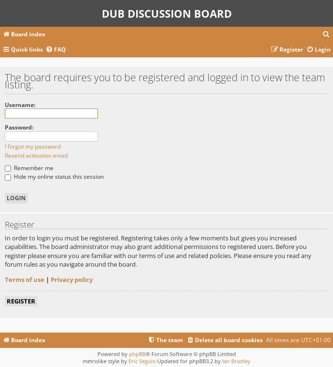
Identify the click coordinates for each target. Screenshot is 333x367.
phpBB (137, 353)
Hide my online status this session (54, 177)
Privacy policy (72, 279)
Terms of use (24, 279)
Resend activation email (36, 155)
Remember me (29, 168)
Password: (19, 127)
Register (21, 301)
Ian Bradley (236, 361)
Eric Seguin (142, 361)
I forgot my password (33, 146)
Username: (20, 105)
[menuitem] (326, 34)
